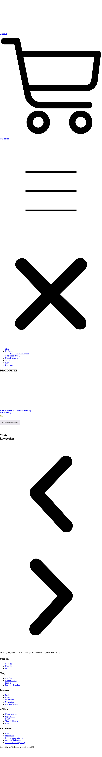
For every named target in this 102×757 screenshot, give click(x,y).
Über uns (8, 365)
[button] (51, 243)
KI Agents (9, 351)
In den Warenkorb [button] (10, 422)
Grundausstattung (12, 356)
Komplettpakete (11, 358)
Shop (7, 349)
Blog (7, 363)
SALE (7, 360)
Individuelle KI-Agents (19, 353)
